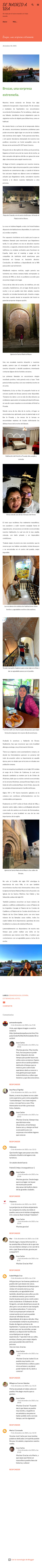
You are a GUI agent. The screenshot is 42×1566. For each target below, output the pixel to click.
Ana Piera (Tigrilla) (16, 1090)
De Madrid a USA (15, 6)
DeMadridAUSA (15, 995)
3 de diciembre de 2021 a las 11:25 (23, 1386)
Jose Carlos (20, 1043)
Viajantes (13, 1201)
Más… (15, 22)
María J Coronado (16, 1430)
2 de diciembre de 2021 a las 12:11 (23, 1149)
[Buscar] (32, 4)
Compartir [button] (7, 1006)
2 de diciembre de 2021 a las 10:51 (23, 1092)
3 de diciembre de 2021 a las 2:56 (23, 1278)
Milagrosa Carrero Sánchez (19, 1383)
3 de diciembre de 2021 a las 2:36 (26, 1239)
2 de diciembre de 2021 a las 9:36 (23, 1025)
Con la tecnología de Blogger (21, 1560)
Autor (5, 22)
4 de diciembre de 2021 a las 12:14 (23, 1433)
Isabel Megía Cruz (16, 1276)
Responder (14, 1084)
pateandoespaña (15, 1022)
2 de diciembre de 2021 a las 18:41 (23, 1204)
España (25, 995)
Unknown (12, 1147)
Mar (10, 1239)
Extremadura (8, 998)
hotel (17, 998)
